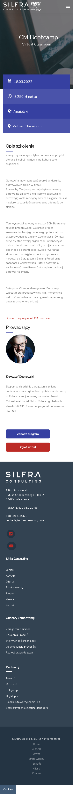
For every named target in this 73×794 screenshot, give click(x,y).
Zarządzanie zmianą (18, 629)
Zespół (10, 593)
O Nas (10, 570)
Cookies (8, 789)
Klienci (10, 599)
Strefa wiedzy (14, 587)
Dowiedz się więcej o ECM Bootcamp (28, 318)
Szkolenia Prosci (17, 635)
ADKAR (10, 576)
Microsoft (11, 684)
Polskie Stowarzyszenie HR (23, 702)
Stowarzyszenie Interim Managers (27, 708)
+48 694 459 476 (16, 516)
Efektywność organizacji (21, 641)
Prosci (10, 678)
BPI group (12, 690)
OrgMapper (13, 696)
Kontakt (10, 605)
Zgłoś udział (28, 447)
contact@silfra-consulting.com (25, 520)
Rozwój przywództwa (19, 652)
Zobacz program (28, 434)
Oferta (10, 581)
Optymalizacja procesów (21, 647)
